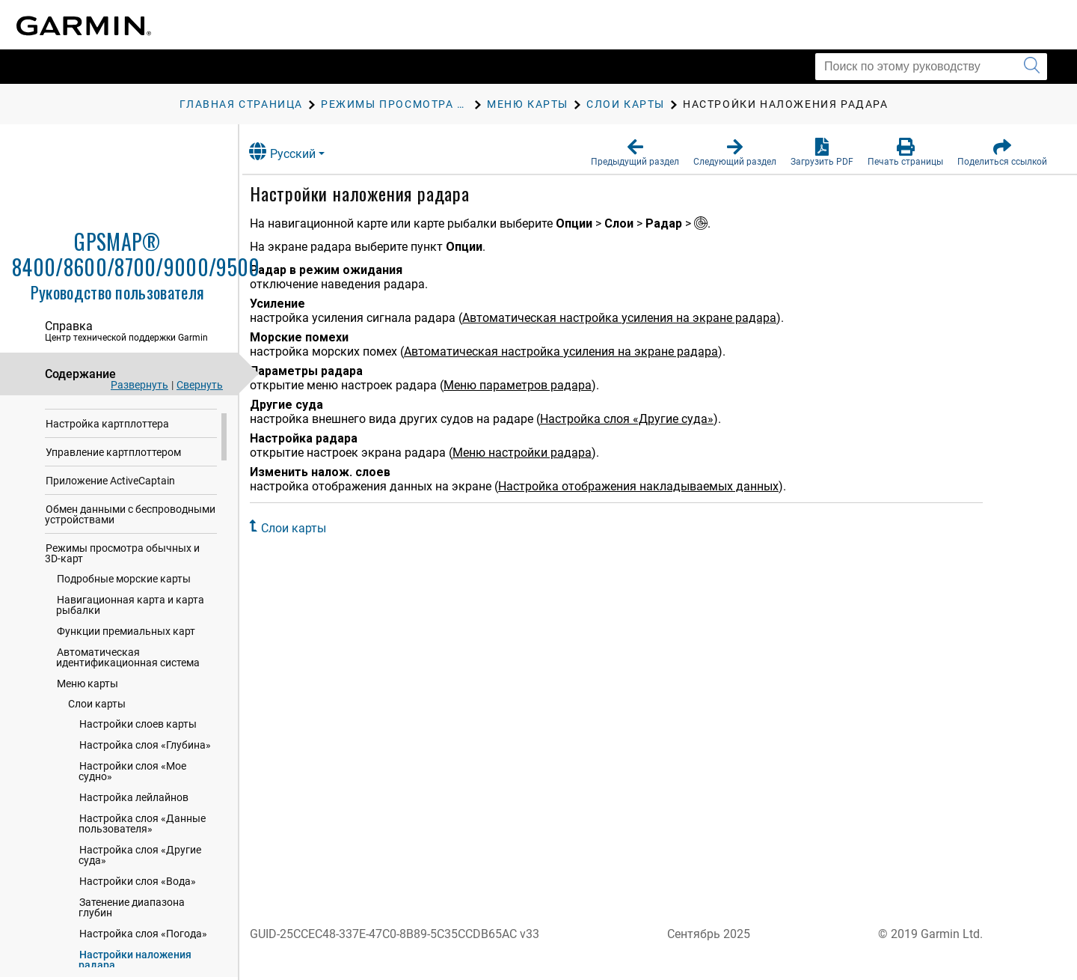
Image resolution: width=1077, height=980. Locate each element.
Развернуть (139, 385)
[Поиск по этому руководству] (931, 66)
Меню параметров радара (534, 385)
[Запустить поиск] (1031, 66)
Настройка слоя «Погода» (143, 959)
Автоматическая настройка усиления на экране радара (636, 318)
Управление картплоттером (113, 478)
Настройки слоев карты (138, 749)
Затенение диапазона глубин (132, 933)
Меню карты (87, 709)
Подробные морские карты (124, 604)
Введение (69, 421)
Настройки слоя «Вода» (137, 907)
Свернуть (200, 385)
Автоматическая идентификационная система (128, 683)
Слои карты (97, 729)
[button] (635, 153)
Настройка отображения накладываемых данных (655, 486)
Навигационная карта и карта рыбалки (130, 630)
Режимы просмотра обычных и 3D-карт (122, 578)
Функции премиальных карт (126, 657)
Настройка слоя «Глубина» (145, 770)
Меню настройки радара (538, 452)
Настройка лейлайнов (133, 823)
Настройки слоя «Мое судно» (132, 796)
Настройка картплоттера (107, 449)
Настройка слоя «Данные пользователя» (142, 849)
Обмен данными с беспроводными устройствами (130, 540)
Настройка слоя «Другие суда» (140, 880)
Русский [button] (299, 151)
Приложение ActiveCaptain (110, 506)
